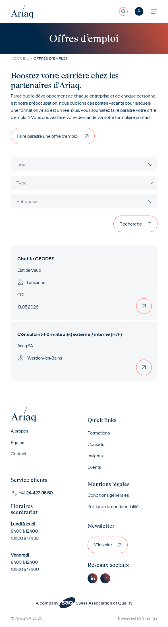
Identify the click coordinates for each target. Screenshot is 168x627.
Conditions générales (108, 495)
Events (94, 467)
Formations (99, 433)
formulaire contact (133, 117)
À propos (19, 431)
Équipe (17, 442)
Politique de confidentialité (113, 506)
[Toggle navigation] (154, 11)
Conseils (96, 444)
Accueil (20, 58)
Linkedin (93, 578)
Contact (18, 453)
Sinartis (149, 618)
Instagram (105, 578)
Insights (95, 455)
